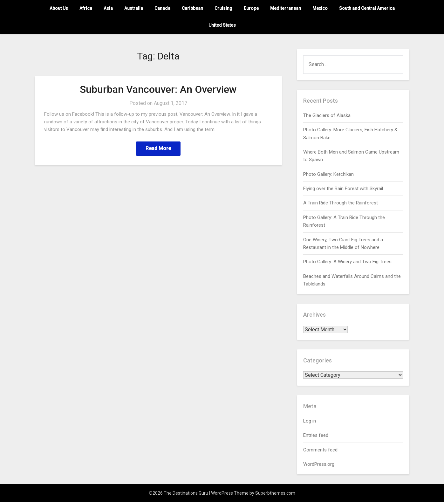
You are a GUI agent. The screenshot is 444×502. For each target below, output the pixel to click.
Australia (133, 8)
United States (222, 25)
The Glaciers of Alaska (327, 115)
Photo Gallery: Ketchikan (328, 174)
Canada (162, 8)
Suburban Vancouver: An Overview (158, 89)
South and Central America (367, 8)
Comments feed (320, 450)
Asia (108, 8)
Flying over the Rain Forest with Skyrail (343, 188)
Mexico (320, 8)
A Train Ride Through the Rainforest (340, 203)
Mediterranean (285, 8)
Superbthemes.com (275, 493)
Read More (158, 148)
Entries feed (315, 435)
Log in (309, 421)
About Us (59, 8)
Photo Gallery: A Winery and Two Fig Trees (347, 262)
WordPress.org (318, 464)
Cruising (223, 8)
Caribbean (192, 8)
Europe (251, 8)
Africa (85, 8)
